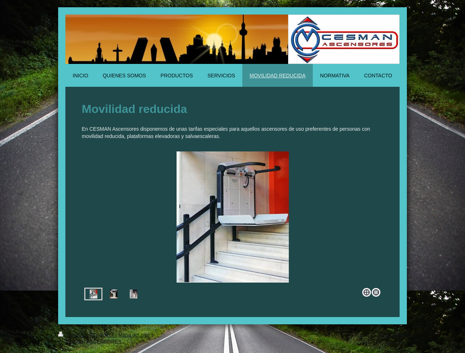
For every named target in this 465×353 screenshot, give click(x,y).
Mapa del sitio (134, 335)
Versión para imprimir (87, 335)
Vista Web (395, 342)
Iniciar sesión (392, 335)
